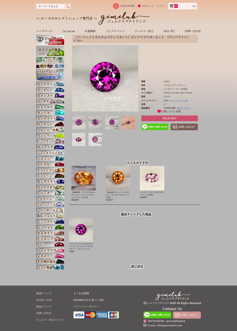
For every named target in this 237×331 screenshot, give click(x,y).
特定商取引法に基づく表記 (88, 300)
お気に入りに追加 (171, 111)
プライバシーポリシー (86, 306)
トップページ (44, 31)
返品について (44, 306)
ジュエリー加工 (144, 31)
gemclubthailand (175, 321)
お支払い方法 (44, 300)
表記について (183, 108)
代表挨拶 (90, 31)
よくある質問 (81, 293)
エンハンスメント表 (179, 100)
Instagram (68, 31)
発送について (44, 293)
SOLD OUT (169, 31)
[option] (105, 78)
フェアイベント (115, 31)
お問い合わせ (193, 31)
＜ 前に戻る (135, 266)
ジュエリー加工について (50, 319)
